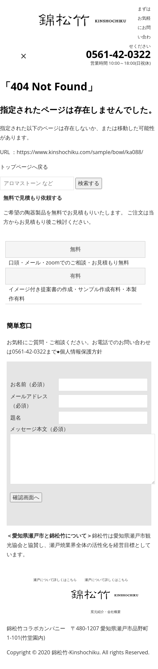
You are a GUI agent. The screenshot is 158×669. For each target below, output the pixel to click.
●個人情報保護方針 (80, 351)
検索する (88, 183)
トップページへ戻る (24, 166)
